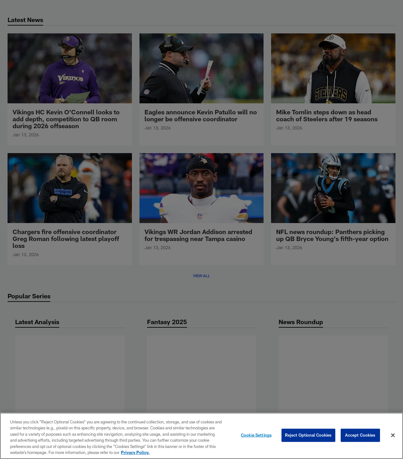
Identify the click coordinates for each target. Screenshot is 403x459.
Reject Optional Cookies (308, 435)
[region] (201, 436)
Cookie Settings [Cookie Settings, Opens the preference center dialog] (256, 435)
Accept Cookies (360, 435)
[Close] (393, 435)
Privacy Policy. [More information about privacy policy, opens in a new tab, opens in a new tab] (135, 452)
